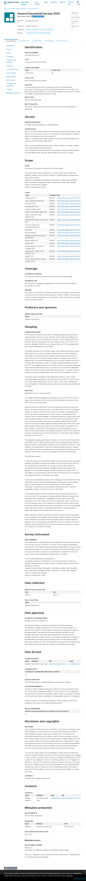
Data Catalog (37, 3)
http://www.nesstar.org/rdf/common (68, 198)
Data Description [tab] (24, 40)
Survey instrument (12, 69)
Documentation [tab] (36, 40)
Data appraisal (11, 76)
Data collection (11, 73)
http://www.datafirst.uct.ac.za (58, 664)
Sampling (9, 66)
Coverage (10, 56)
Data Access (11, 80)
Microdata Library (24, 3)
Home (5, 8)
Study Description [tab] (11, 41)
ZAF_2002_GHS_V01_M (32, 8)
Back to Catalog (10, 868)
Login (78, 3)
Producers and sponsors (11, 61)
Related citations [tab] (62, 40)
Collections (53, 2)
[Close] (84, 872)
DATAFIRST (23, 8)
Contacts (9, 89)
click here (69, 876)
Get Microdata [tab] (49, 40)
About (46, 2)
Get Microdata (38, 16)
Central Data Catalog (13, 8)
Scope (9, 53)
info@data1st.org (74, 664)
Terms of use (70, 3)
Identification (11, 46)
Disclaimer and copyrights (11, 85)
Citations (62, 2)
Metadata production (13, 93)
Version (9, 49)
